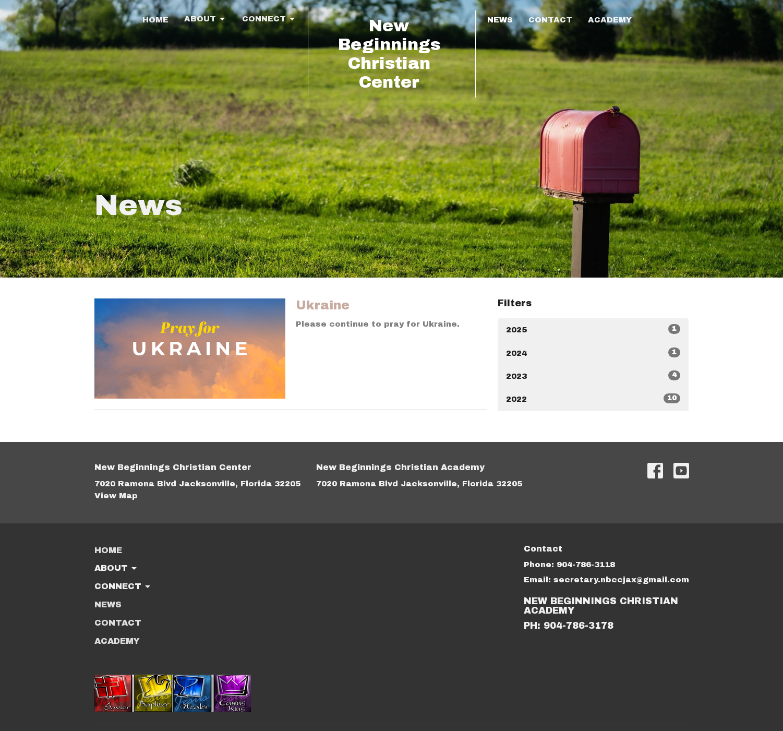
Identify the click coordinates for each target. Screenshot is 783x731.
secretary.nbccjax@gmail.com (621, 580)
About (205, 19)
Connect (269, 19)
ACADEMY (610, 20)
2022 (593, 398)
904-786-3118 (586, 564)
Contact (550, 20)
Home (155, 20)
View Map (116, 496)
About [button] (116, 569)
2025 (593, 329)
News (500, 20)
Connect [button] (123, 587)
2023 (593, 375)
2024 (593, 352)
